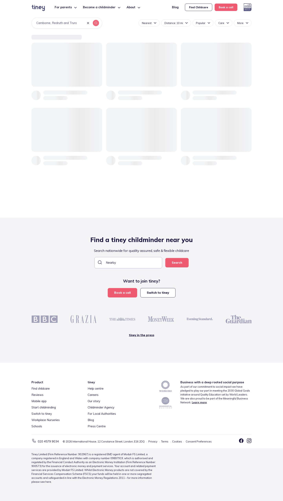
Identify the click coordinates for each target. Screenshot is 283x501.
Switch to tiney (158, 293)
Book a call (226, 7)
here (48, 481)
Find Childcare (198, 7)
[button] (88, 23)
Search (177, 262)
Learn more (199, 402)
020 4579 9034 (48, 441)
